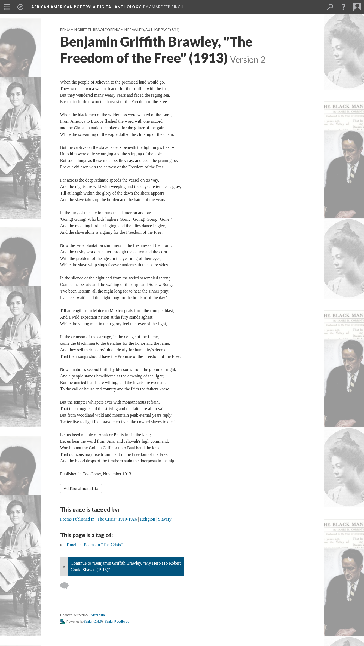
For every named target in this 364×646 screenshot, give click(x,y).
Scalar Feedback (117, 621)
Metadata (98, 615)
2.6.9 (98, 621)
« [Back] (64, 566)
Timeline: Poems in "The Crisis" (94, 544)
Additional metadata (81, 488)
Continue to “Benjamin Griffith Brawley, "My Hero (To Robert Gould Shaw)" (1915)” (126, 566)
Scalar (88, 621)
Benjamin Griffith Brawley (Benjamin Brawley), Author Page (115, 30)
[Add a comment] (67, 585)
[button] (343, 7)
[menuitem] (7, 7)
